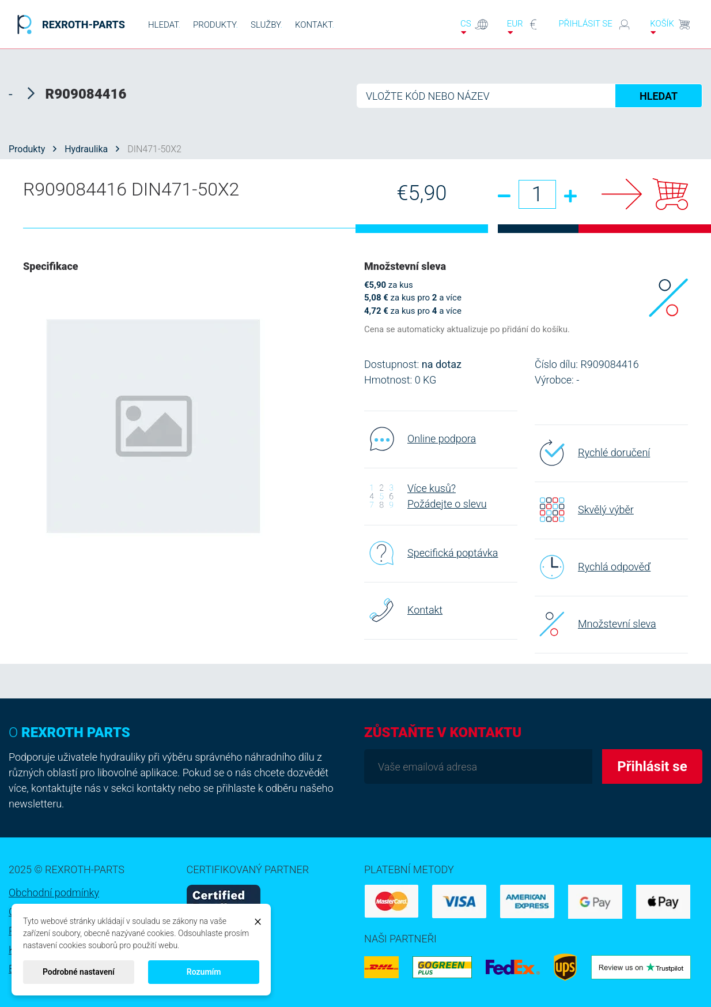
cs (474, 27)
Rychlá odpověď (593, 567)
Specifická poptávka (431, 553)
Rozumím (204, 971)
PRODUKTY (215, 25)
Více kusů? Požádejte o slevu (425, 496)
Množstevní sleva (595, 624)
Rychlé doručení (592, 452)
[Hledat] (529, 95)
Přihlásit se (595, 24)
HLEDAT (164, 25)
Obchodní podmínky (54, 892)
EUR (523, 27)
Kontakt (403, 610)
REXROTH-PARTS (68, 24)
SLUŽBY (266, 25)
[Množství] (537, 194)
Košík (670, 27)
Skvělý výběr (584, 510)
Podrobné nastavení (79, 971)
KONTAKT (314, 25)
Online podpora (420, 439)
